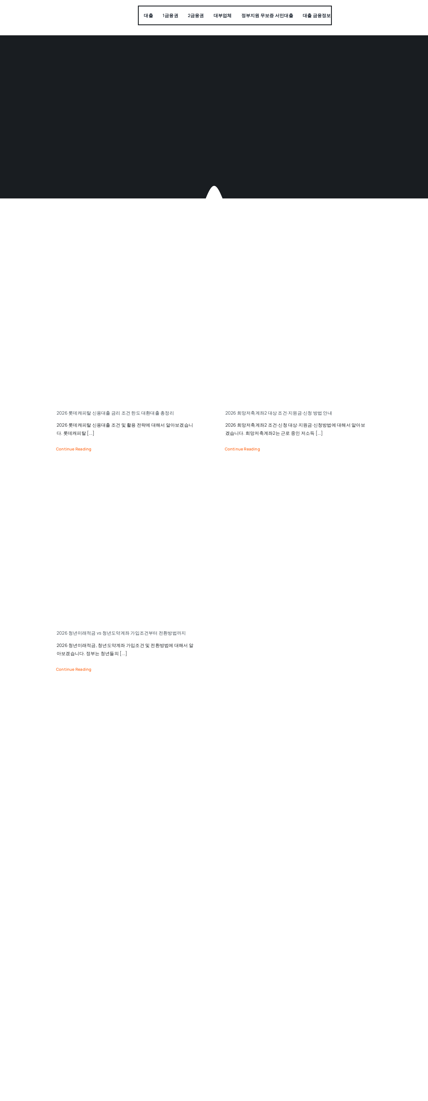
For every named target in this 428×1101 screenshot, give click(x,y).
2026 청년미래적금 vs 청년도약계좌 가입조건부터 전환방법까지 (121, 633)
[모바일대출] (83, 13)
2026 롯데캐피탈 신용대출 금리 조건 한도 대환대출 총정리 (115, 413)
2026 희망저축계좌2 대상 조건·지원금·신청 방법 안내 (278, 413)
